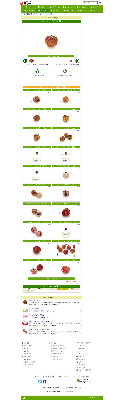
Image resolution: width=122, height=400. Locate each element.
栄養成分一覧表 (29, 364)
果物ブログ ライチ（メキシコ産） (39, 329)
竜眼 (28, 290)
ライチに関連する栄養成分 (37, 315)
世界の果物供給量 (56, 359)
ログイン (94, 10)
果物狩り (29, 10)
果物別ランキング (56, 351)
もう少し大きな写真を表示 (51, 56)
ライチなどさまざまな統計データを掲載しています (42, 311)
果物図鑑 (42, 7)
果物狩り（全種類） (83, 343)
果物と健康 (81, 367)
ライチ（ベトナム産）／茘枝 (37, 90)
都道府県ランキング (57, 354)
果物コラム (55, 10)
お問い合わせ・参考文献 (80, 376)
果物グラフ (27, 354)
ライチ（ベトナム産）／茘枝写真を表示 (36, 64)
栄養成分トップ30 (29, 362)
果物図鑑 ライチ (35, 300)
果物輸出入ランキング (58, 348)
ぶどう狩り (82, 351)
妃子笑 (51, 288)
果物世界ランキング (57, 356)
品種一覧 (81, 10)
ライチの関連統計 (35, 308)
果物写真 (42, 10)
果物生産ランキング (57, 345)
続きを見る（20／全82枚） (58, 278)
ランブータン (74, 288)
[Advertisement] (51, 81)
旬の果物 (26, 351)
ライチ (36, 14)
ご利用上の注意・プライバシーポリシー (56, 376)
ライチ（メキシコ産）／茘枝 (66, 203)
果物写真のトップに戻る (65, 75)
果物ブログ (68, 10)
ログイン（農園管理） (84, 370)
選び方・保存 (55, 7)
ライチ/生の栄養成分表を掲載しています (39, 317)
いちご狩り (82, 345)
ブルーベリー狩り (84, 354)
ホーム (29, 7)
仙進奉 (39, 288)
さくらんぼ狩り (83, 348)
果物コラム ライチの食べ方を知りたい (41, 321)
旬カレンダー (68, 7)
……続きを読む (54, 304)
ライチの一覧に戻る (37, 75)
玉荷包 (28, 288)
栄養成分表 (81, 7)
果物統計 (94, 7)
